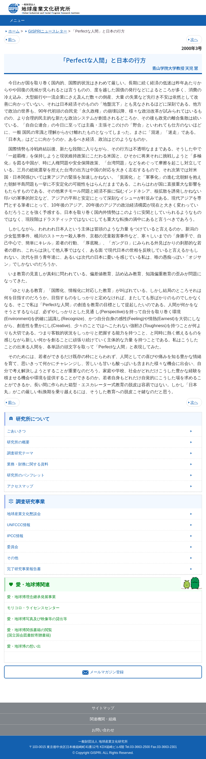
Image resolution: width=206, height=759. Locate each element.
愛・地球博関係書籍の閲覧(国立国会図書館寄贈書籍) (29, 632)
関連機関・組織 (103, 719)
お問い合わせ (103, 730)
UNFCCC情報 (18, 525)
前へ (12, 39)
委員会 (12, 547)
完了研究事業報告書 (24, 569)
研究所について (33, 419)
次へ (194, 39)
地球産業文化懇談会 (24, 514)
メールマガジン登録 (103, 672)
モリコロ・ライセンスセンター (33, 608)
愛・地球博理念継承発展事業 (31, 597)
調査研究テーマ (20, 453)
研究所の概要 (18, 442)
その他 (12, 558)
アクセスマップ (20, 486)
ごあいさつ (16, 431)
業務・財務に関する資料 (27, 464)
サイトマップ (103, 708)
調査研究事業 (30, 501)
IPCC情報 (15, 536)
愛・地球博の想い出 (24, 646)
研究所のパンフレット (26, 475)
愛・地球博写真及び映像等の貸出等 (37, 619)
